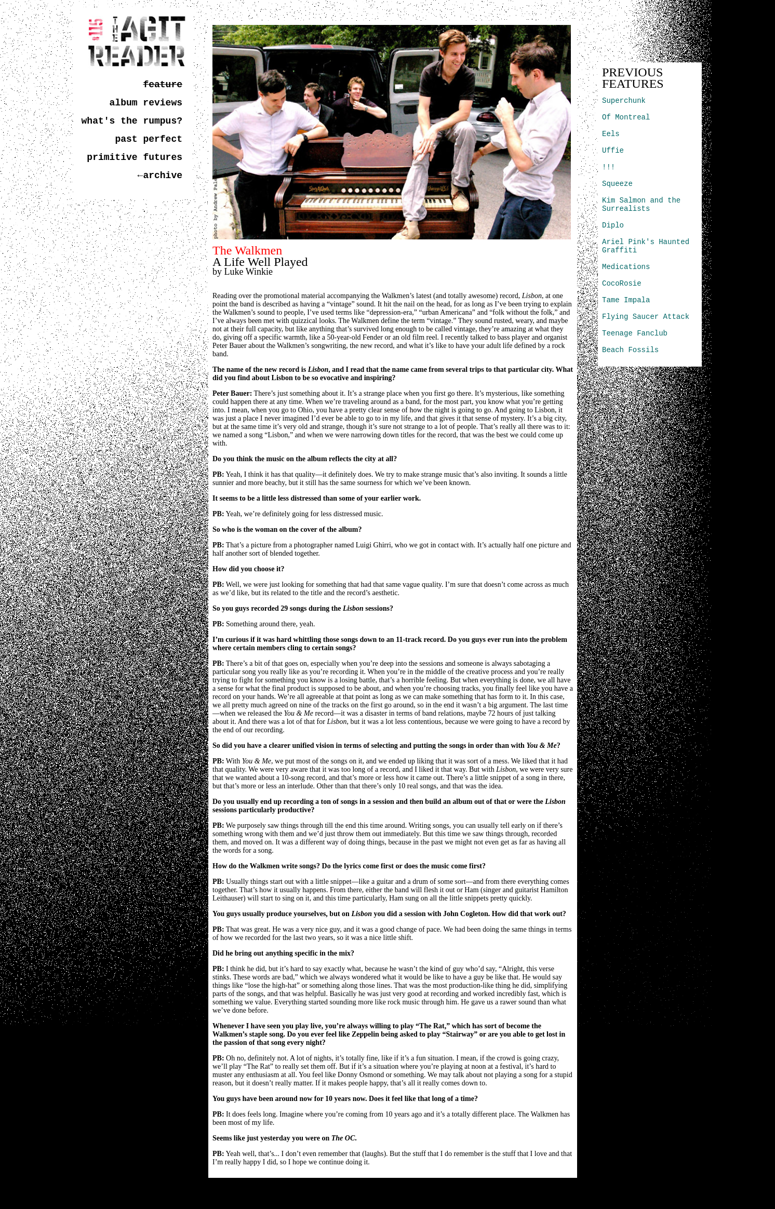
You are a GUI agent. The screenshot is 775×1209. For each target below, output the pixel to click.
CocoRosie (622, 283)
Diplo (613, 225)
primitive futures (134, 157)
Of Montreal (626, 117)
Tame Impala (626, 300)
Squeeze (617, 184)
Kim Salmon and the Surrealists (641, 204)
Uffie (613, 150)
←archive (160, 175)
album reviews (146, 103)
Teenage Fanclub (634, 333)
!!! (608, 167)
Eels (611, 134)
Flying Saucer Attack (645, 317)
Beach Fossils (630, 350)
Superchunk (624, 101)
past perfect (148, 139)
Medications (626, 267)
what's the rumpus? (132, 121)
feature (162, 84)
